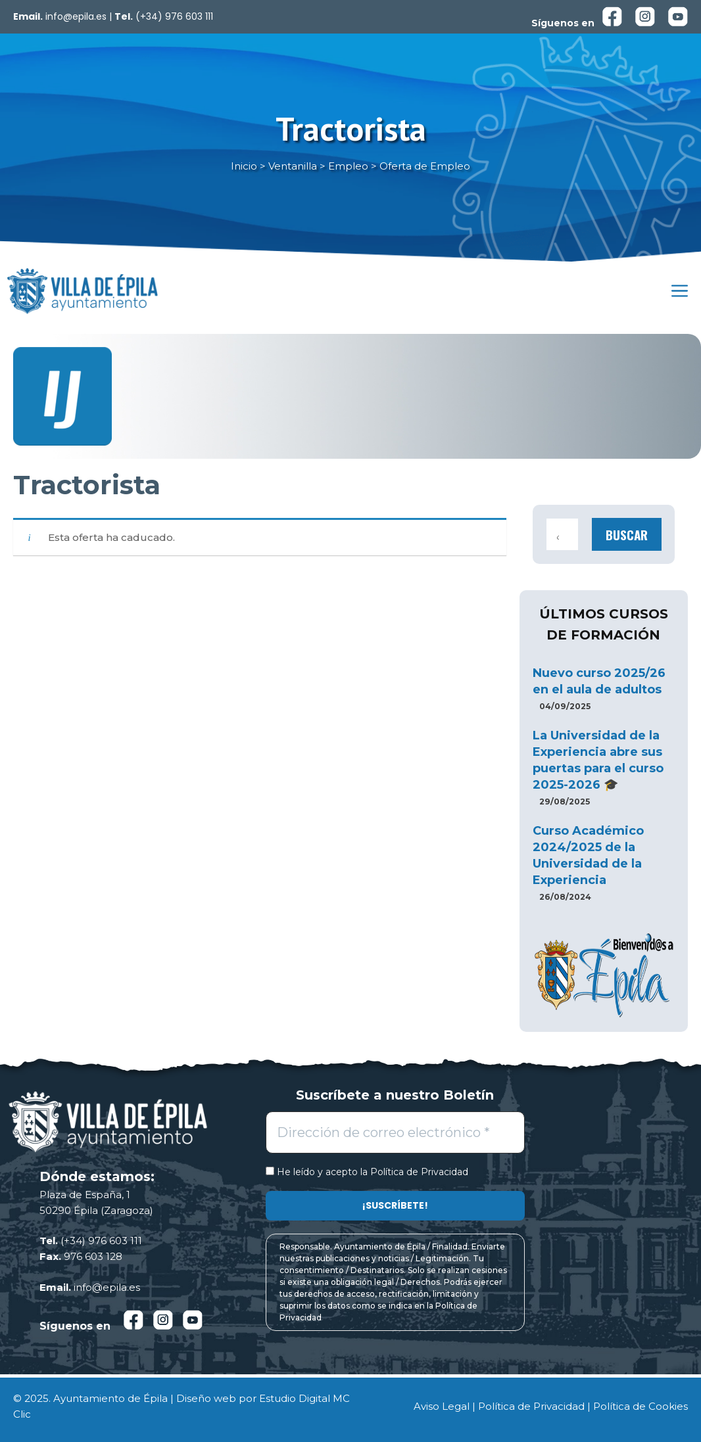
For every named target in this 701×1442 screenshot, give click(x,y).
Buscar (627, 534)
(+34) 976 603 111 (174, 16)
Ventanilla (292, 166)
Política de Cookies (640, 1406)
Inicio (244, 166)
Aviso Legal (442, 1406)
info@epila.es (76, 16)
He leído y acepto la (367, 1172)
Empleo (348, 166)
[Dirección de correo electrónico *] (395, 1132)
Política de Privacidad (419, 1172)
